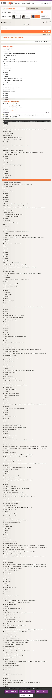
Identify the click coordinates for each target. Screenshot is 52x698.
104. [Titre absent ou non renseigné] (10, 283)
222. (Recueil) (5, 560)
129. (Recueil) (5, 338)
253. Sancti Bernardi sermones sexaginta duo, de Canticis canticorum (17, 631)
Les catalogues (9, 9)
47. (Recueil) (5, 148)
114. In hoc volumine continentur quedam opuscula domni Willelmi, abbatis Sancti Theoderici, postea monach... (24, 307)
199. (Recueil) (5, 511)
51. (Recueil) (5, 156)
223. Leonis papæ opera (8, 562)
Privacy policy (26, 695)
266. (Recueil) (5, 659)
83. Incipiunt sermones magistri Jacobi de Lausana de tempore (16, 231)
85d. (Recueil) (6, 241)
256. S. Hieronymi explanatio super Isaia (11, 638)
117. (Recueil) (5, 313)
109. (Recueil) (5, 296)
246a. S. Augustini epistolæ (8, 610)
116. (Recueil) (5, 311)
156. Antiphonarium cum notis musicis (11, 395)
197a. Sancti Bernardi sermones (9, 505)
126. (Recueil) (5, 332)
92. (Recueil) (5, 258)
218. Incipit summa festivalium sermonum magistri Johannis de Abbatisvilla (18, 551)
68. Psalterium (6, 199)
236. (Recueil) (5, 589)
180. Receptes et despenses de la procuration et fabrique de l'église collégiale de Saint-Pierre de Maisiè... (24, 448)
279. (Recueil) (5, 686)
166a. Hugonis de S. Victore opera (10, 416)
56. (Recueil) (5, 167)
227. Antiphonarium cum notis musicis (11, 570)
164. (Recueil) (5, 412)
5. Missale (5, 57)
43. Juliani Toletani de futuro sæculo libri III (12, 139)
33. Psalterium (6, 118)
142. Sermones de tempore (8, 366)
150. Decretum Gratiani (7, 383)
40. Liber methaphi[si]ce (8, 133)
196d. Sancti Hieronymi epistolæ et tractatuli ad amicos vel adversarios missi (19, 496)
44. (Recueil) (5, 141)
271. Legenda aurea (7, 669)
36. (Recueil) (5, 125)
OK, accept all (11, 691)
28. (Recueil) (5, 108)
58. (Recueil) (5, 171)
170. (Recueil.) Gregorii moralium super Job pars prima (14, 427)
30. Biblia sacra (6, 112)
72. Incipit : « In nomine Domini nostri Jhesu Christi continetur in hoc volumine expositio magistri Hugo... (25, 208)
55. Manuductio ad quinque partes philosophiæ (13, 165)
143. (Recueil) (5, 368)
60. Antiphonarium (7, 175)
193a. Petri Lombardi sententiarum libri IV (11, 477)
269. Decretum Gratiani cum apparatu (11, 665)
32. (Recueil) (5, 116)
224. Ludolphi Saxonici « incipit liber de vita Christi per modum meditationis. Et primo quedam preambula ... (25, 564)
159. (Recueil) (5, 402)
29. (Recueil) (5, 110)
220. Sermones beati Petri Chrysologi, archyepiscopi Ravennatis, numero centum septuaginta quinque (24, 556)
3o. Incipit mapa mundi (9, 186)
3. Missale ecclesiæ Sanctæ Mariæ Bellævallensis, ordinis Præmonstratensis (19, 53)
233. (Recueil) (5, 583)
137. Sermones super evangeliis (9, 355)
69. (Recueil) (5, 201)
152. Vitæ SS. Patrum (7, 387)
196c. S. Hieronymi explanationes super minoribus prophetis (15, 494)
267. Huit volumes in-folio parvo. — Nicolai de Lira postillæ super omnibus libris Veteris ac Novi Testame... (25, 661)
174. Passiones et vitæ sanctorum (10, 435)
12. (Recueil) (5, 74)
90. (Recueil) (5, 254)
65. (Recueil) (5, 193)
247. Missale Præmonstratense (9, 619)
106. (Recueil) (5, 290)
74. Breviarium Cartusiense (8, 212)
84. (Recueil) (5, 233)
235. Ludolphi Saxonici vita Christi (10, 587)
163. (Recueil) (5, 410)
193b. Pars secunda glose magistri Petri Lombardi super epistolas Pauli (17, 480)
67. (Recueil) (5, 197)
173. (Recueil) (5, 433)
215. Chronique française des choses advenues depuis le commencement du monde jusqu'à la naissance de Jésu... (25, 545)
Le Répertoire (33, 9)
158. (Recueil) (5, 399)
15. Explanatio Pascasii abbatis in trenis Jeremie (13, 80)
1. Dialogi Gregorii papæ (8, 49)
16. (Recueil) (5, 82)
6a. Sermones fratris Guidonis (9, 59)
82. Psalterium (6, 229)
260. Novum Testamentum (8, 646)
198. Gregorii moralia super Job (9, 509)
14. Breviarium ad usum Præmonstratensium (12, 78)
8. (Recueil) (5, 65)
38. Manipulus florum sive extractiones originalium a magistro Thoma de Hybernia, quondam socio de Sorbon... (25, 129)
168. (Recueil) (5, 423)
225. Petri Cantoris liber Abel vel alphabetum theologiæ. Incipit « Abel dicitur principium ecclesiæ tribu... (24, 566)
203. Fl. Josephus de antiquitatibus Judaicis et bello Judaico (15, 520)
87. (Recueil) (5, 248)
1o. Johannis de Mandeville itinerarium (12, 182)
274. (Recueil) (5, 676)
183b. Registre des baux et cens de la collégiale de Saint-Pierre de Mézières (18, 456)
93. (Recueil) (5, 260)
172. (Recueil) (5, 431)
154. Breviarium (6, 391)
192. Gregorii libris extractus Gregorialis (11, 475)
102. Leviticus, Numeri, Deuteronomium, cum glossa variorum (16, 279)
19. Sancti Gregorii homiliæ (8, 89)
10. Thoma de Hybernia (7, 70)
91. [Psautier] (5, 256)
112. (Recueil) (5, 302)
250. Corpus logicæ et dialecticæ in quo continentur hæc (14, 625)
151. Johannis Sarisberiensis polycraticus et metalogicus (14, 385)
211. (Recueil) (5, 537)
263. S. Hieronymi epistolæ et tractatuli (11, 653)
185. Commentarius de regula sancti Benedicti (12, 461)
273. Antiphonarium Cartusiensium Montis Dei (12, 674)
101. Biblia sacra (6, 277)
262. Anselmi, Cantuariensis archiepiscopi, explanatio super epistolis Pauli (18, 650)
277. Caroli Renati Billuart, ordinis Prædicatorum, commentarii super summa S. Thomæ (21, 682)
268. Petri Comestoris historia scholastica (11, 663)
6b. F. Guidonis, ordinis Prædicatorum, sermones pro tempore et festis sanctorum (20, 61)
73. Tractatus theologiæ (8, 210)
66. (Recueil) (5, 195)
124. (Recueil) (5, 328)
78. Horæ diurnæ (6, 220)
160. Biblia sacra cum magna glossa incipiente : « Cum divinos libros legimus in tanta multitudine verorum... (24, 404)
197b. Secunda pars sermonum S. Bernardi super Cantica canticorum (17, 507)
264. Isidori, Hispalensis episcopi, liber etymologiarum (14, 655)
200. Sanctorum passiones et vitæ (10, 513)
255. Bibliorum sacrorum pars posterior (11, 636)
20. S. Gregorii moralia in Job (9, 91)
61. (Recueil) (5, 177)
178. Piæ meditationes (7, 444)
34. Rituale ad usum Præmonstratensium (11, 120)
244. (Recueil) (5, 606)
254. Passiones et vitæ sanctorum (10, 634)
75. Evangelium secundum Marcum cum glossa (12, 214)
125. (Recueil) (5, 330)
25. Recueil (5, 101)
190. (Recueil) (5, 471)
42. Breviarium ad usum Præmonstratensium (12, 137)
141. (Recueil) (5, 364)
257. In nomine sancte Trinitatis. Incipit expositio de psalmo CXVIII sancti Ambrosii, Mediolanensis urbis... (25, 640)
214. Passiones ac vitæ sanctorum (10, 543)
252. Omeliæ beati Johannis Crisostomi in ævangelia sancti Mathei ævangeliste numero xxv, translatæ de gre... (25, 629)
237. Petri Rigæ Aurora (7, 591)
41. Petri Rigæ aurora (7, 135)
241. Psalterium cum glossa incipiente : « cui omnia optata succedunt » (20, 600)
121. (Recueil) (5, 321)
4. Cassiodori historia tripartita (9, 55)
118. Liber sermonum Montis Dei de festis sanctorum (13, 315)
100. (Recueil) (5, 275)
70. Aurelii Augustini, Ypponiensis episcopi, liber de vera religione (16, 203)
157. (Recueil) (5, 397)
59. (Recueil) (5, 173)
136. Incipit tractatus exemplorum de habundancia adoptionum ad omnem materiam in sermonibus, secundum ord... (25, 353)
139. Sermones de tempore (8, 359)
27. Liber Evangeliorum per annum (10, 106)
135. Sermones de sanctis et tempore (10, 351)
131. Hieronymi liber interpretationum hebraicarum (13, 343)
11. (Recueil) (5, 72)
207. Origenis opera (7, 528)
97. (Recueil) (5, 269)
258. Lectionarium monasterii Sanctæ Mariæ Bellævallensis (15, 642)
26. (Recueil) (5, 103)
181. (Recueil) (5, 450)
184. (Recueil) (5, 459)
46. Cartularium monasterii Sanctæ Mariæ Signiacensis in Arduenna (17, 146)
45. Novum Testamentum (8, 143)
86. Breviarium (6, 246)
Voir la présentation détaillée (41, 41)
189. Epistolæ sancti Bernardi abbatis (10, 469)
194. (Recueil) (5, 484)
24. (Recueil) (5, 99)
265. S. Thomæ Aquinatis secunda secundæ (12, 657)
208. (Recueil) (5, 530)
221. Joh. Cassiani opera (8, 558)
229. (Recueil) (5, 574)
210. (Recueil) (5, 534)
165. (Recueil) (5, 414)
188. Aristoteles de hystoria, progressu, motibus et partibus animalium (17, 467)
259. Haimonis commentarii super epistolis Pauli (13, 644)
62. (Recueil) (5, 179)
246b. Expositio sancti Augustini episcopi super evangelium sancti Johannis (18, 612)
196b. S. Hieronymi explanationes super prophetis (13, 492)
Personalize (42, 691)
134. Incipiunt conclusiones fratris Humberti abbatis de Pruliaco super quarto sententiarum (22, 349)
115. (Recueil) (5, 309)
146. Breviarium (6, 374)
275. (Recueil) (5, 678)
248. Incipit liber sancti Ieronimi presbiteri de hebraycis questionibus (17, 621)
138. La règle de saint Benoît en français (11, 357)
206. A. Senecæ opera (7, 526)
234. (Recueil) (5, 585)
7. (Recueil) (5, 63)
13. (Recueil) (5, 76)
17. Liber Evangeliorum (7, 84)
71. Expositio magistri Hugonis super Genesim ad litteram (15, 205)
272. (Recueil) (5, 671)
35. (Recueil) (5, 122)
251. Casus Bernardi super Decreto (10, 627)
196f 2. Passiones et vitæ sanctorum (10, 503)
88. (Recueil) (5, 250)
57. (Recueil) (5, 169)
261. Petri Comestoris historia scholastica (11, 648)
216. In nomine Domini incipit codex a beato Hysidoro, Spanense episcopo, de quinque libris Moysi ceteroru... (25, 547)
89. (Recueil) (5, 252)
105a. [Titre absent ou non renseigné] (10, 286)
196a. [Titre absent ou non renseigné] (10, 490)
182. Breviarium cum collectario (9, 452)
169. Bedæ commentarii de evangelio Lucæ (12, 425)
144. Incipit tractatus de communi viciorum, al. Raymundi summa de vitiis (18, 370)
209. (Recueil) (5, 532)
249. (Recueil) (5, 623)
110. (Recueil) (5, 298)
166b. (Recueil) (6, 418)
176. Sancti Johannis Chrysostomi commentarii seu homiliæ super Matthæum (19, 440)
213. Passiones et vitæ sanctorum (10, 541)
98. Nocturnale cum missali (8, 271)
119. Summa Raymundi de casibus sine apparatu (13, 317)
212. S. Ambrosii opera (7, 539)
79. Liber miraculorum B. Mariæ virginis (11, 222)
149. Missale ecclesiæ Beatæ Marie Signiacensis (13, 380)
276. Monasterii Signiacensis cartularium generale (13, 680)
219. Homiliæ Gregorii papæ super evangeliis (12, 553)
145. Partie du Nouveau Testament (10, 372)
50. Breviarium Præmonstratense (10, 154)
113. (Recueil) (5, 305)
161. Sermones (6, 406)
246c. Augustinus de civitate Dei (9, 615)
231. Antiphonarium (7, 579)
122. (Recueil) (5, 324)
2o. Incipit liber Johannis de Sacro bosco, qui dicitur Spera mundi (18, 184)
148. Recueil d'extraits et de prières (10, 378)
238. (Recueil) (5, 593)
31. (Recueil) (5, 114)
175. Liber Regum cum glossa (9, 437)
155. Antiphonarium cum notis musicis (11, 393)
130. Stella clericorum (7, 340)
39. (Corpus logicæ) (7, 131)
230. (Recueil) (5, 577)
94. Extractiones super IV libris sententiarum (12, 262)
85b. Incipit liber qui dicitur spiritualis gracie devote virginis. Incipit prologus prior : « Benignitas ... (23, 237)
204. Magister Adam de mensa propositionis (12, 522)
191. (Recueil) (5, 473)
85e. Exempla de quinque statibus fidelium (11, 243)
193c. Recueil (5, 482)
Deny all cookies (27, 691)
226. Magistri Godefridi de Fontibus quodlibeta (12, 568)
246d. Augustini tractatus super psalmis (11, 617)
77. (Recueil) (5, 218)
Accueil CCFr (3, 22)
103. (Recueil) (5, 281)
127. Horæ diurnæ (6, 334)
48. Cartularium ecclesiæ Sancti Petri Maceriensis (13, 150)
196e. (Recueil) (6, 499)
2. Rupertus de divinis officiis (9, 51)
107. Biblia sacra (6, 292)
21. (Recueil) (5, 93)
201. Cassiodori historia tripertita (10, 515)
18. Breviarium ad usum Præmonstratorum (12, 87)
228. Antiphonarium (7, 572)
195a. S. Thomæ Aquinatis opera (9, 486)
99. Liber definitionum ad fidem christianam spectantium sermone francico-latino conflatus (22, 273)
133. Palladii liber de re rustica (9, 347)
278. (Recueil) (5, 684)
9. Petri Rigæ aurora (7, 68)
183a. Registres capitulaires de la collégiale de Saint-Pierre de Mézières (17, 454)
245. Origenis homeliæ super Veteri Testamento (12, 608)
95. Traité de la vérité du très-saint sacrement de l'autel (14, 264)
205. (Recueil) (5, 524)
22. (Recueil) (5, 95)
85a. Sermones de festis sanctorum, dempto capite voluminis (15, 235)
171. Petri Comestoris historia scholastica (11, 429)
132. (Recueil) (5, 345)
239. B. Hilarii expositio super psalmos (11, 596)
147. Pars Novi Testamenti (8, 376)
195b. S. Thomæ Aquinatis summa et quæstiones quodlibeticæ (16, 488)
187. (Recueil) (5, 465)
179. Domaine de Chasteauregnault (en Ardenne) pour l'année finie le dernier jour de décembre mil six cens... (25, 446)
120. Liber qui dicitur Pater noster (10, 319)
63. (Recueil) (5, 189)
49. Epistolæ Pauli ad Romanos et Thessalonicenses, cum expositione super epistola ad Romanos (23, 152)
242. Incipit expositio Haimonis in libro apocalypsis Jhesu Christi (16, 602)
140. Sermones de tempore (8, 362)
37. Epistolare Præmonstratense (9, 127)
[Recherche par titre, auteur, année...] (24, 12)
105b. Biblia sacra (6, 288)
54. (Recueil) (5, 162)
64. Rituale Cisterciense (8, 191)
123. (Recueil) (5, 326)
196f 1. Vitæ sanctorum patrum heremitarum (12, 501)
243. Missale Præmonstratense (9, 604)
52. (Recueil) (5, 158)
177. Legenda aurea (7, 442)
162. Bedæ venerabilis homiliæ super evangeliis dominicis (15, 408)
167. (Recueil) (5, 421)
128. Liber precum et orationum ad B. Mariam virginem (14, 336)
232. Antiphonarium (7, 581)
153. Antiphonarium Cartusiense (9, 389)
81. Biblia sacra (6, 227)
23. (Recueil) (5, 97)
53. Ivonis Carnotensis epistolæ (9, 160)
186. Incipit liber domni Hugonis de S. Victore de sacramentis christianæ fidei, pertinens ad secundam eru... (25, 463)
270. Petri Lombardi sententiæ (9, 667)
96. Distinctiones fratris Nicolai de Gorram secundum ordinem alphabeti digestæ (19, 267)
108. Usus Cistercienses (7, 294)
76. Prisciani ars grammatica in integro (11, 216)
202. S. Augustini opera (7, 518)
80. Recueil (5, 224)
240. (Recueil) (5, 598)
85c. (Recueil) (5, 239)
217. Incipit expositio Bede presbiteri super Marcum (13, 549)
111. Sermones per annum (8, 300)
